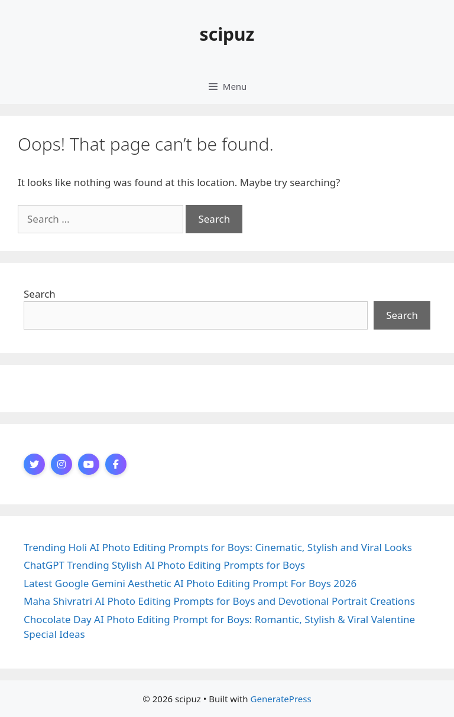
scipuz (227, 34)
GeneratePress (281, 699)
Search (40, 294)
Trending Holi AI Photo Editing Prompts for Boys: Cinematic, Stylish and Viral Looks (218, 547)
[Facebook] (116, 464)
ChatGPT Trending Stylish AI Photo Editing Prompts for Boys (164, 565)
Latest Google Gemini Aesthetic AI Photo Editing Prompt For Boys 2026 (190, 583)
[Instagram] (61, 464)
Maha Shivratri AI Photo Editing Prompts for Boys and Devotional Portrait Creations (219, 601)
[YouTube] (88, 464)
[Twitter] (34, 464)
